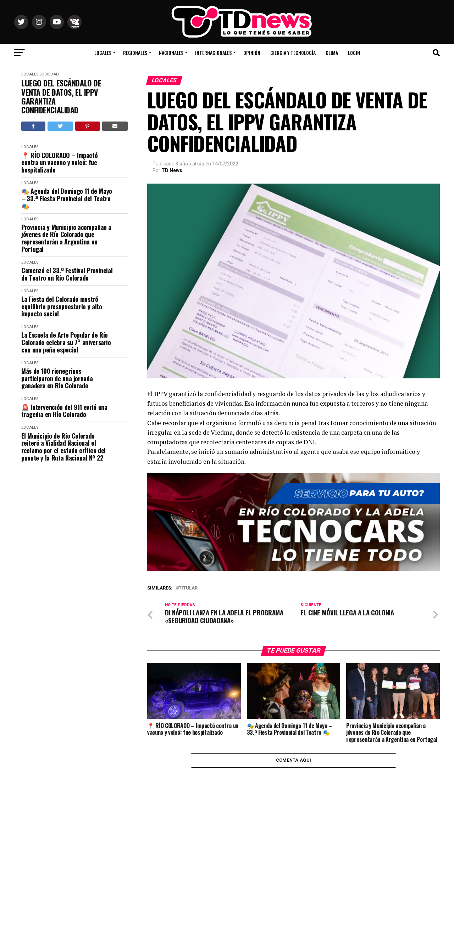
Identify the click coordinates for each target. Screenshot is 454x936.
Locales (102, 52)
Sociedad (49, 74)
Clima (332, 52)
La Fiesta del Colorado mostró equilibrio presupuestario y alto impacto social (61, 306)
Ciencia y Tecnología (293, 52)
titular (188, 588)
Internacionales (213, 52)
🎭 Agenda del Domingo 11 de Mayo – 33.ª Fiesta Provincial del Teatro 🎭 (66, 198)
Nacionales (171, 52)
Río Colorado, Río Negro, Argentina (390, 31)
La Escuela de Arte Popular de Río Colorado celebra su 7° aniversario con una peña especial (66, 342)
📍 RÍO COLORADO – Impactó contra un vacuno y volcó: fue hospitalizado (59, 163)
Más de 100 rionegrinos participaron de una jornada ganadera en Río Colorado (57, 378)
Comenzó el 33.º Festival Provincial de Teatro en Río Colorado (66, 274)
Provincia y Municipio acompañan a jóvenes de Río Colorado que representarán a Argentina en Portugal (66, 238)
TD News (171, 170)
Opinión (251, 52)
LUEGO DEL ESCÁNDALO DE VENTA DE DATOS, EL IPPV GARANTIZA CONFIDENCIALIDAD (61, 96)
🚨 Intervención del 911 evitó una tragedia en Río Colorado (64, 411)
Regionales (135, 52)
